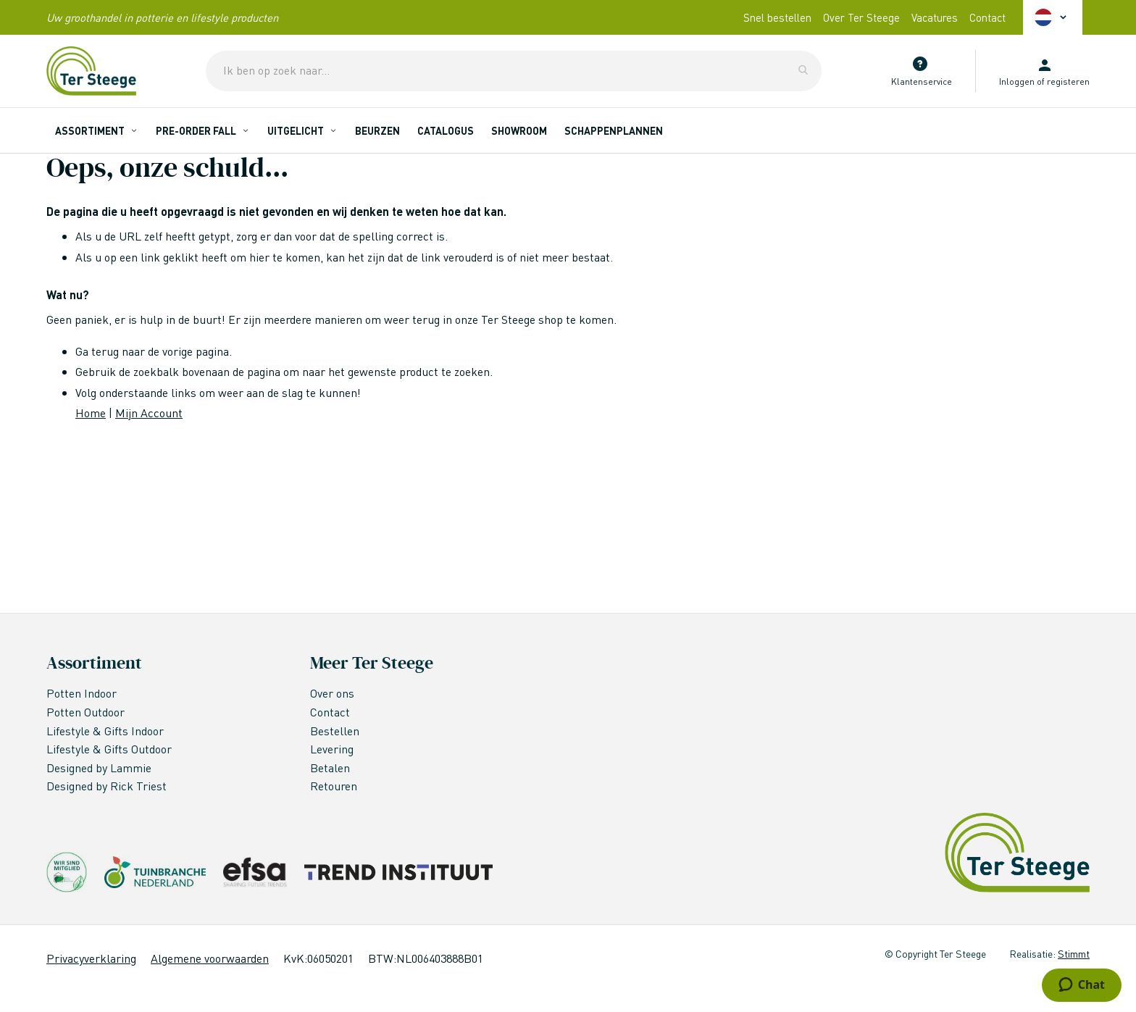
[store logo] (91, 71)
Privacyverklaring (91, 958)
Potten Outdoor (87, 711)
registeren (1068, 81)
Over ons (332, 693)
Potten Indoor (81, 693)
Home (90, 412)
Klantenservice (921, 81)
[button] (1053, 17)
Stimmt (1074, 953)
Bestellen (334, 730)
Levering (332, 748)
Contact (987, 17)
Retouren (333, 785)
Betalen (330, 767)
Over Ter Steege (861, 17)
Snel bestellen (777, 17)
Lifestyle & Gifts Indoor (106, 730)
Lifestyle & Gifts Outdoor (110, 748)
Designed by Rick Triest (106, 785)
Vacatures (934, 17)
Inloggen (1017, 81)
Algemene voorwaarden (210, 958)
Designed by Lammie (100, 767)
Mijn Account (149, 412)
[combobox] (514, 71)
